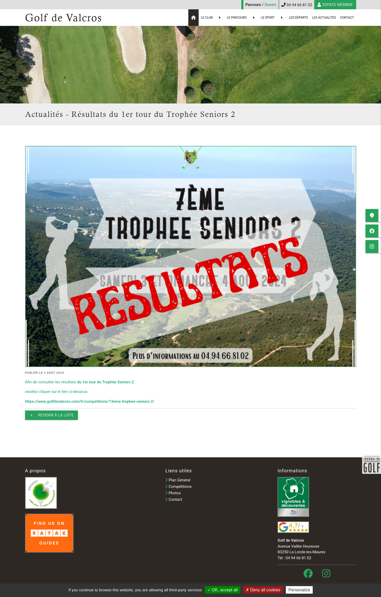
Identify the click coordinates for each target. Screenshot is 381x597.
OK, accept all (222, 590)
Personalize (299, 590)
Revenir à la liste (51, 415)
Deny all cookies (263, 590)
